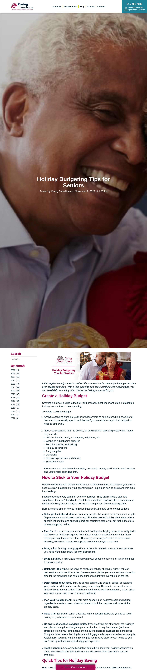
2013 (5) (14, 415)
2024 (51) (15, 377)
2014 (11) (15, 411)
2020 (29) (15, 391)
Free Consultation (75, 667)
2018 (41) (15, 397)
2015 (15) (15, 408)
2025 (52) (15, 373)
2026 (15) (15, 370)
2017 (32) (15, 401)
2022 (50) (15, 384)
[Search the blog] (24, 359)
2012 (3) (14, 418)
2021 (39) (15, 387)
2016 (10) (15, 404)
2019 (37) (15, 394)
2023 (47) (15, 380)
